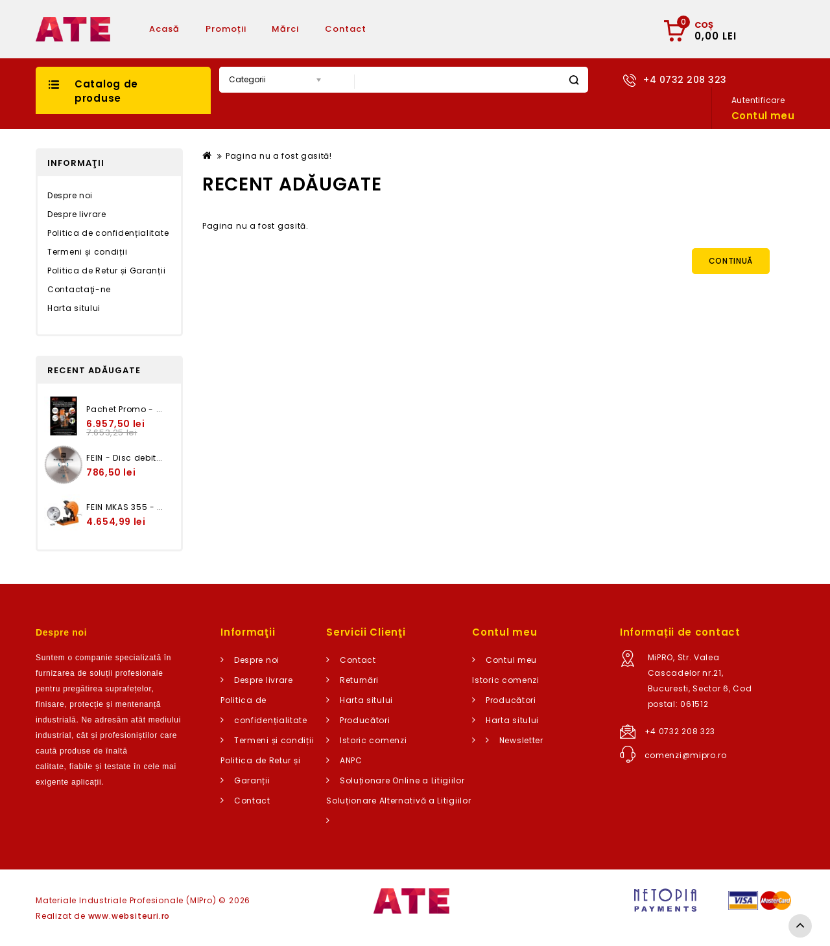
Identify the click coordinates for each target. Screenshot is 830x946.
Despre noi (70, 195)
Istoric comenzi (373, 740)
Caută (573, 80)
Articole (411, 29)
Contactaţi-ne (79, 289)
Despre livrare (76, 214)
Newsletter (521, 740)
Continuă (731, 260)
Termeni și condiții (87, 251)
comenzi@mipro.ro (686, 755)
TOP (800, 926)
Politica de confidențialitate (108, 232)
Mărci (285, 29)
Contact (345, 29)
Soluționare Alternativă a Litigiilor (398, 800)
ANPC (351, 760)
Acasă (164, 29)
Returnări (359, 680)
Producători (365, 720)
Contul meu (511, 659)
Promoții (226, 29)
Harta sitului (74, 308)
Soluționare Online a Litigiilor (402, 780)
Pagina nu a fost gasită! (279, 155)
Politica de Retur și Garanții (106, 270)
